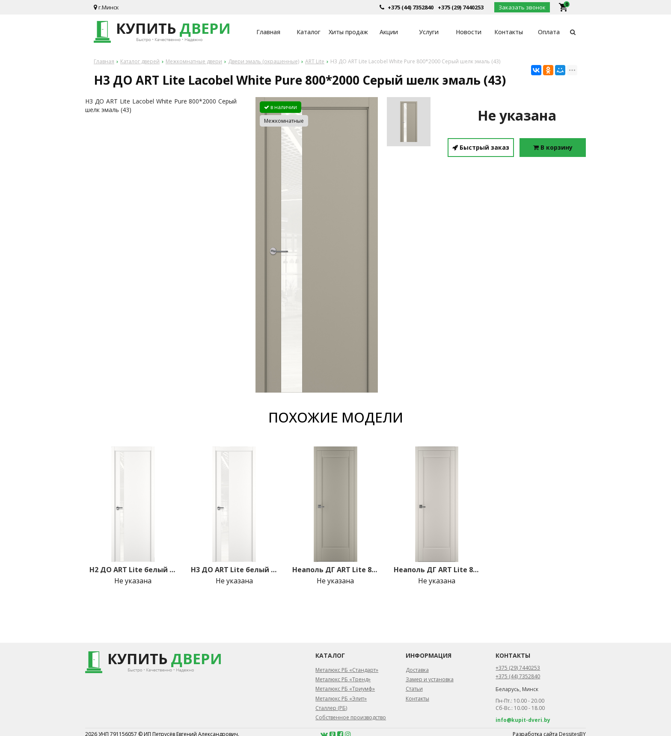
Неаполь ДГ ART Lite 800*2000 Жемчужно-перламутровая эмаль (437, 569)
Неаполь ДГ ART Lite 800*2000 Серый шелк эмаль (335, 569)
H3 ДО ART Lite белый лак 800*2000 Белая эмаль (234, 569)
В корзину (553, 147)
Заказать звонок (522, 7)
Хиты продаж (348, 32)
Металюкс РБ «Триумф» (345, 688)
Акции (389, 32)
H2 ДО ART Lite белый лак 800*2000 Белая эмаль (132, 569)
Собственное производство (350, 717)
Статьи (414, 688)
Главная (268, 32)
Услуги (429, 32)
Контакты (508, 32)
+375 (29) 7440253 (461, 7)
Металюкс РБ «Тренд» (343, 679)
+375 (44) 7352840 (410, 7)
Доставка (417, 670)
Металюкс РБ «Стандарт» (346, 670)
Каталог (309, 32)
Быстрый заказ (480, 147)
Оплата (549, 32)
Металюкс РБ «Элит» (341, 698)
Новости (468, 32)
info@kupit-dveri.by (523, 720)
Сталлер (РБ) (331, 708)
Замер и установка (430, 679)
